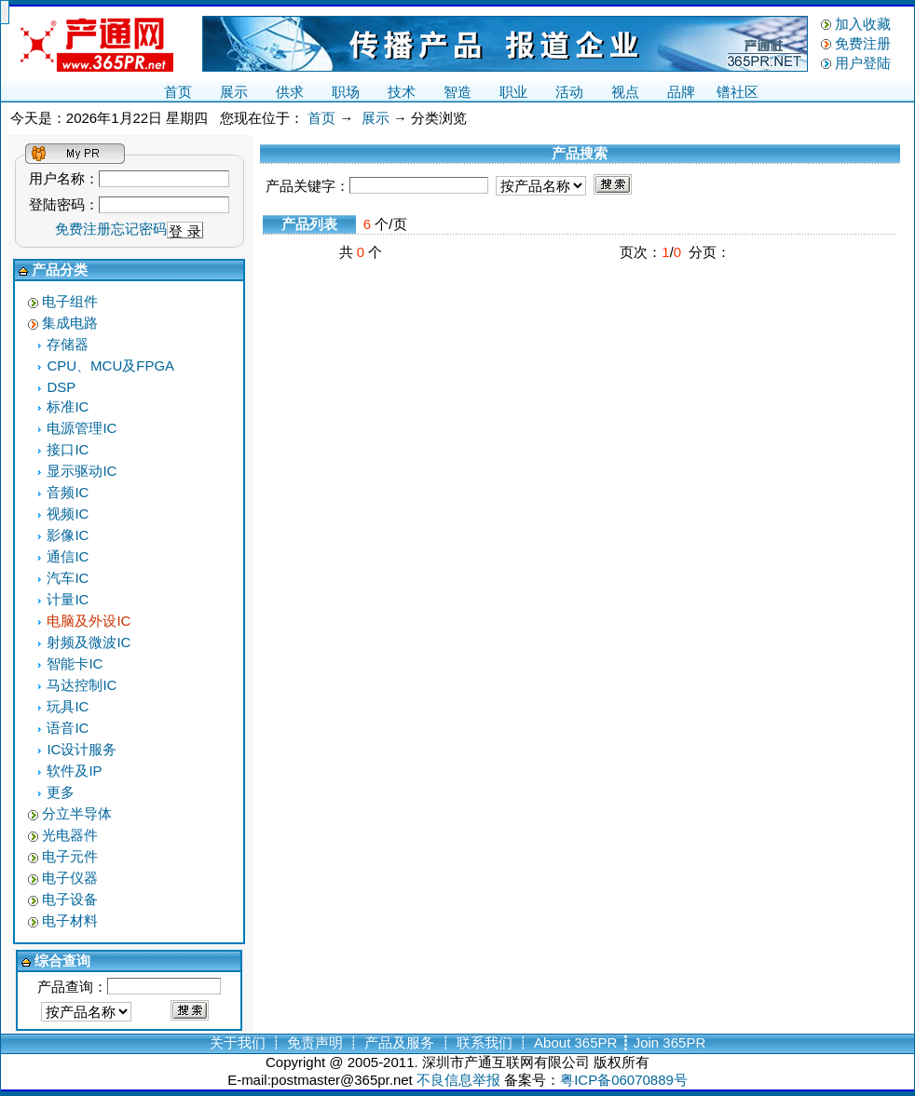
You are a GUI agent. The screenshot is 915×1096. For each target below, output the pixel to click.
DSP (61, 387)
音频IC (68, 492)
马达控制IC (81, 685)
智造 (457, 92)
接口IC (68, 449)
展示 (234, 92)
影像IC (68, 535)
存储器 (68, 344)
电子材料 (70, 920)
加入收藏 (863, 24)
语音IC (68, 728)
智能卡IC (74, 663)
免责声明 (315, 1042)
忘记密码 (139, 229)
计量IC (68, 599)
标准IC (68, 406)
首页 (178, 92)
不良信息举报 (458, 1080)
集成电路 (70, 323)
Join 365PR (670, 1042)
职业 (513, 92)
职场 (346, 92)
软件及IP (74, 770)
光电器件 (70, 835)
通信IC (68, 556)
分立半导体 (77, 813)
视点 (625, 92)
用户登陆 (863, 63)
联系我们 (484, 1042)
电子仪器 (70, 878)
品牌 (681, 92)
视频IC (68, 513)
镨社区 (737, 92)
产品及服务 (399, 1042)
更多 (61, 792)
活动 (569, 92)
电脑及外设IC (88, 621)
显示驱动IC (81, 471)
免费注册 (863, 43)
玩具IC (68, 706)
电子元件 (70, 856)
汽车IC (68, 578)
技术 (402, 92)
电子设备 (70, 899)
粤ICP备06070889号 (624, 1080)
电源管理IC (81, 428)
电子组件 (70, 301)
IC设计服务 (81, 749)
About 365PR (575, 1042)
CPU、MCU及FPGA (110, 365)
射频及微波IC (88, 642)
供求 (290, 92)
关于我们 (238, 1042)
